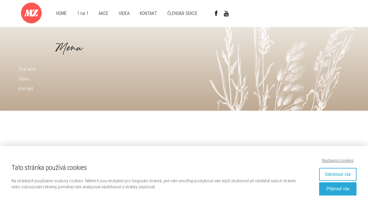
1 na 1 (83, 13)
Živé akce (27, 69)
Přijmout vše (337, 188)
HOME (61, 13)
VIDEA (124, 13)
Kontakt (25, 88)
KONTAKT (148, 13)
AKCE (103, 13)
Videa (23, 79)
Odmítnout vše (338, 174)
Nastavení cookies (338, 160)
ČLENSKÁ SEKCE (182, 13)
